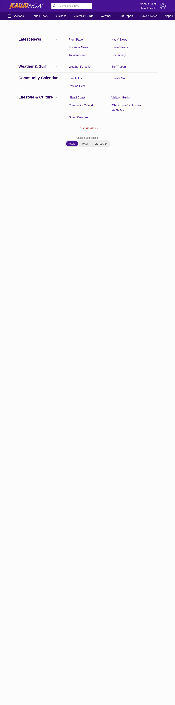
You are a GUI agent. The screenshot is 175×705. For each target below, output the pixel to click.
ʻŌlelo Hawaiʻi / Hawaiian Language (43, 685)
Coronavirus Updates (23, 67)
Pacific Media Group (153, 668)
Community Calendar (20, 659)
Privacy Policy (134, 675)
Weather (106, 16)
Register (153, 8)
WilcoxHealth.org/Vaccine (92, 358)
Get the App (87, 660)
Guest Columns (20, 681)
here (60, 220)
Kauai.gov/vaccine (67, 433)
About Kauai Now (87, 653)
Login (143, 8)
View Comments (60, 631)
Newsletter (87, 668)
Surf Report (126, 16)
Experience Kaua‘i (20, 694)
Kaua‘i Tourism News (43, 668)
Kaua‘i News (40, 16)
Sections (16, 16)
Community (42, 676)
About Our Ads (87, 675)
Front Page (20, 652)
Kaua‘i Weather (42, 657)
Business (60, 16)
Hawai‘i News (148, 16)
